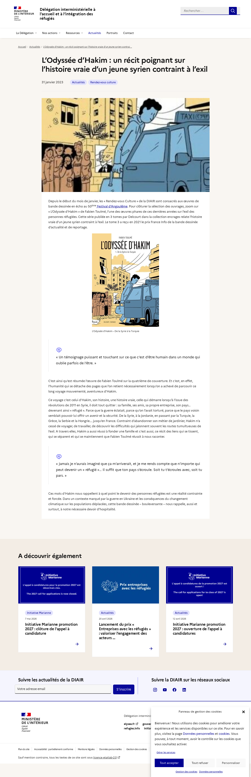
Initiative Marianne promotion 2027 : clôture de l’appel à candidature (51, 629)
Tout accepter (169, 766)
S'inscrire (123, 689)
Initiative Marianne (39, 613)
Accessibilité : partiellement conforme (53, 749)
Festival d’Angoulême (111, 206)
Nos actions (51, 33)
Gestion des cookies (186, 774)
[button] (243, 715)
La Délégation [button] (26, 33)
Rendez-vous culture (103, 82)
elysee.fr (129, 724)
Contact (128, 33)
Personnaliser (231, 766)
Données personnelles (198, 737)
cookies (224, 737)
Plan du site (23, 749)
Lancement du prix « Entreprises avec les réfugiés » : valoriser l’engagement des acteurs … (125, 631)
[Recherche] (210, 11)
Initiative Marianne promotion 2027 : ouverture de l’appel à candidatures (199, 629)
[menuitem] (210, 11)
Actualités (94, 33)
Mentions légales (86, 749)
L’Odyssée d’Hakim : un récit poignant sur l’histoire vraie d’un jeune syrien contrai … (87, 46)
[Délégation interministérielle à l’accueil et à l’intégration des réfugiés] (61, 14)
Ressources (74, 33)
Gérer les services (166, 755)
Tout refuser (200, 766)
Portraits (112, 33)
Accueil (22, 46)
